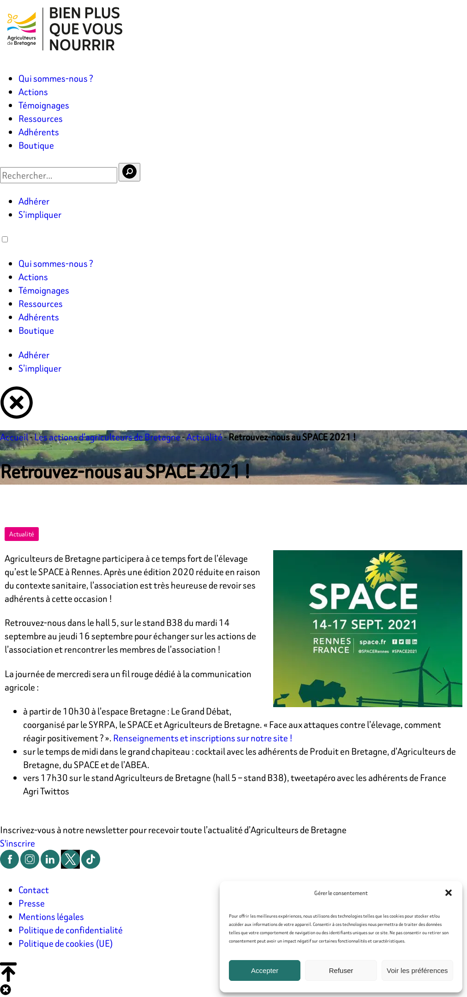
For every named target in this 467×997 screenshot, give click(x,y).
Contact (33, 889)
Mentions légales (51, 916)
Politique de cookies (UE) (65, 943)
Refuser (341, 970)
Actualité (204, 437)
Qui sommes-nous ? (55, 78)
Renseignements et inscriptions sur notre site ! (203, 738)
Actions (33, 91)
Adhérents (38, 131)
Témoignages (43, 105)
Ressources (40, 118)
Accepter (264, 970)
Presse (31, 903)
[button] (448, 892)
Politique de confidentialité (70, 930)
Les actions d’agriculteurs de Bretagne (107, 437)
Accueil (14, 437)
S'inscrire (17, 843)
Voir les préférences (417, 970)
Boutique (36, 145)
